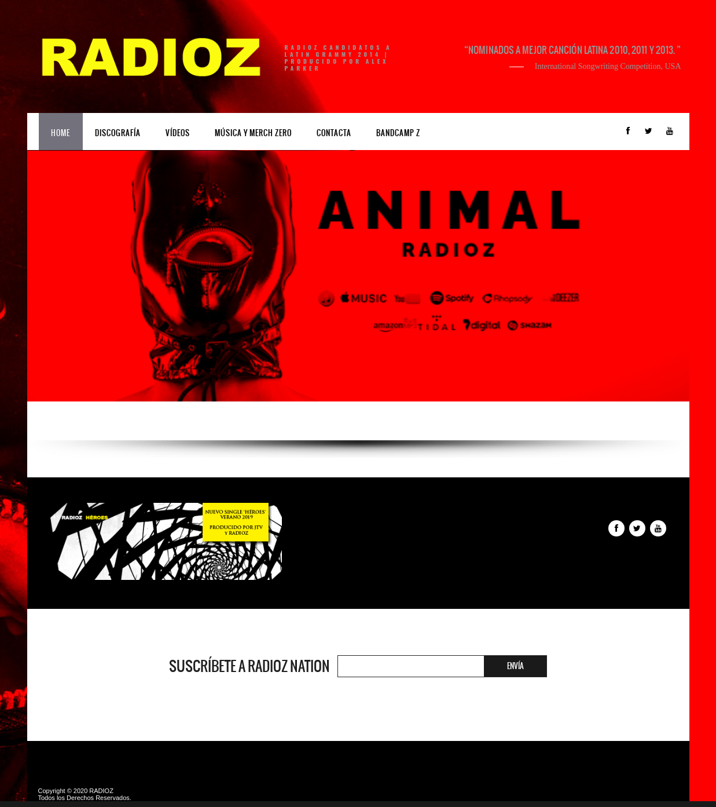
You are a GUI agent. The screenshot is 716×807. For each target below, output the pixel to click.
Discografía (118, 132)
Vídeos (178, 132)
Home (60, 132)
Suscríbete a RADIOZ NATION (249, 666)
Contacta (334, 132)
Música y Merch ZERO (253, 132)
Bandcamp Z (398, 132)
